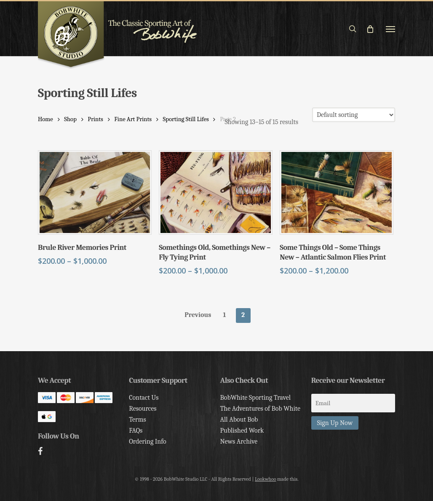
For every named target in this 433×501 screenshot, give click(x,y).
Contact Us (143, 397)
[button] (390, 28)
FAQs (135, 430)
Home (45, 119)
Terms (137, 419)
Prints (95, 119)
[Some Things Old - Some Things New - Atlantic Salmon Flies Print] (336, 192)
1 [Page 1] (224, 315)
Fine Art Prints (133, 119)
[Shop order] (353, 115)
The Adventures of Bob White (260, 408)
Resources (142, 408)
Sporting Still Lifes (186, 119)
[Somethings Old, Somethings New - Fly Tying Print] (216, 192)
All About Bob (239, 419)
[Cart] (373, 28)
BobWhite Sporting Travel (255, 397)
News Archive (238, 441)
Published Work (242, 430)
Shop (70, 119)
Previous (197, 315)
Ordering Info (147, 441)
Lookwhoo (265, 479)
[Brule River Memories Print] (95, 192)
